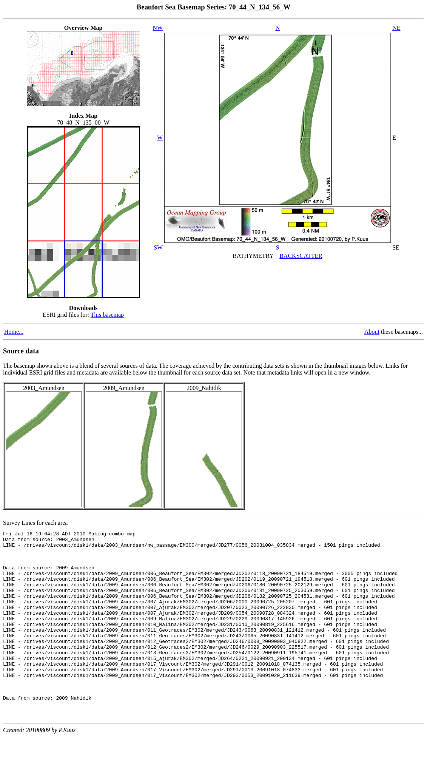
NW (158, 28)
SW (158, 247)
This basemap (107, 314)
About (371, 331)
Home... (13, 331)
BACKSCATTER (300, 256)
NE (396, 28)
